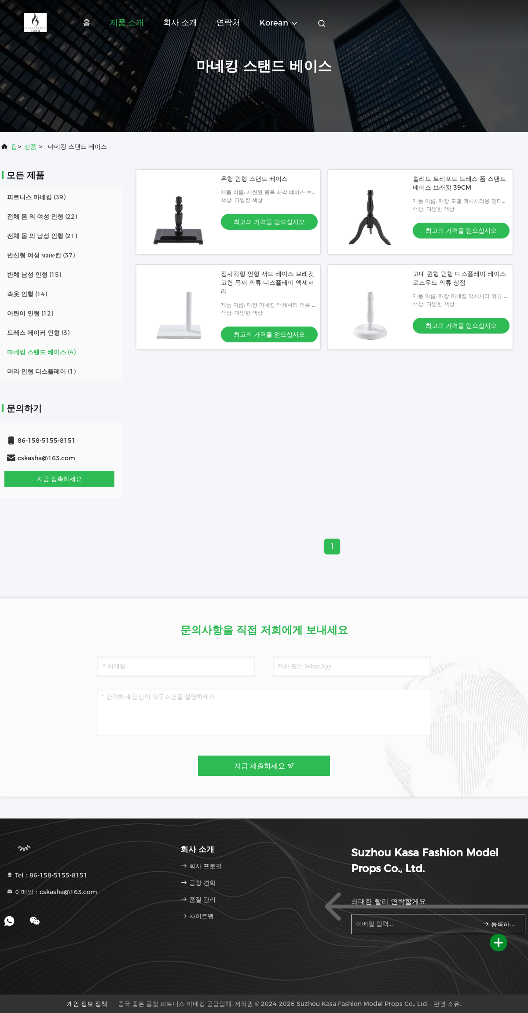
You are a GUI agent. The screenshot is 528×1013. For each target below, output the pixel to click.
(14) (27, 294)
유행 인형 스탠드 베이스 (254, 179)
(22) (42, 216)
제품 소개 (127, 22)
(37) (41, 255)
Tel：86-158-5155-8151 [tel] (47, 875)
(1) (41, 371)
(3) (38, 333)
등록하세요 (500, 924)
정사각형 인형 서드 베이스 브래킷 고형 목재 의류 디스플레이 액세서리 (267, 282)
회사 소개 (180, 22)
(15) (34, 275)
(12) (30, 313)
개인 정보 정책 (87, 1004)
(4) (41, 352)
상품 (30, 146)
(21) (42, 236)
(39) (36, 197)
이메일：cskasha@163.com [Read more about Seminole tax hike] (51, 892)
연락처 (228, 22)
